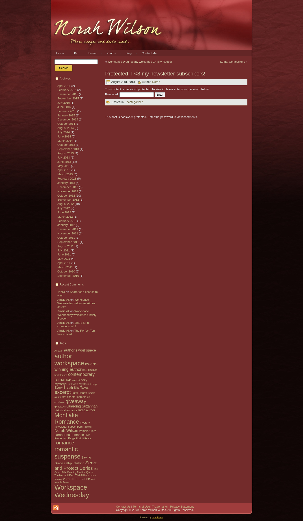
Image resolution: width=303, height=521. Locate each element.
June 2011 (64, 254)
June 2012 (64, 212)
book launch (60, 375)
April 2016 (64, 86)
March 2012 (65, 216)
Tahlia (61, 292)
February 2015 (66, 111)
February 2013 (66, 178)
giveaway (75, 401)
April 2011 (64, 263)
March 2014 (65, 140)
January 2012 (66, 225)
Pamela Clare (87, 431)
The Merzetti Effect (64, 475)
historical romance (66, 410)
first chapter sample (74, 397)
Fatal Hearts (79, 393)
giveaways (60, 406)
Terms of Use (141, 506)
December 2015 (67, 94)
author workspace (69, 360)
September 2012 (68, 199)
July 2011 (63, 250)
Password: (129, 94)
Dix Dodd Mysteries (78, 384)
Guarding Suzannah (81, 406)
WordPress (157, 517)
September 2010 (68, 275)
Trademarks (160, 506)
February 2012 (66, 221)
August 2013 (65, 153)
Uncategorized (133, 102)
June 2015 (64, 107)
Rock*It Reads (83, 438)
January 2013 (66, 182)
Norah (156, 82)
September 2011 (68, 242)
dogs (94, 384)
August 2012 (65, 204)
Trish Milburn (82, 475)
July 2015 (63, 102)
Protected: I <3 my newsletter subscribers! (155, 74)
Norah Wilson (66, 430)
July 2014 (63, 132)
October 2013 (66, 144)
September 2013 (68, 149)
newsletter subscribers (68, 426)
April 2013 (64, 170)
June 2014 (64, 136)
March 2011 (65, 267)
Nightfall (87, 426)
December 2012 (67, 187)
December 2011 (67, 229)
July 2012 (63, 208)
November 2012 (67, 191)
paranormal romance (69, 435)
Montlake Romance (66, 418)
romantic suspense (67, 453)
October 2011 (66, 237)
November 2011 (67, 233)
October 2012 (66, 195)
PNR (87, 435)
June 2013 (64, 161)
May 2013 (63, 166)
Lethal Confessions (232, 61)
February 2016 (66, 90)
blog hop (92, 370)
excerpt (62, 392)
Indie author (86, 410)
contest (76, 380)
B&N (84, 370)
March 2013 (65, 174)
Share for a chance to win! (73, 324)
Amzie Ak (63, 299)
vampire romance (76, 479)
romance (64, 443)
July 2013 (63, 157)
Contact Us (123, 506)
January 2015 (66, 115)
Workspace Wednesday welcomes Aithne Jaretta (76, 303)
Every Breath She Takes (71, 387)
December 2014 (67, 119)
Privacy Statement (182, 506)
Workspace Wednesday (71, 491)
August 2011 (65, 246)
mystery (85, 422)
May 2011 (63, 258)
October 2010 (66, 271)
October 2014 (66, 123)
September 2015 (68, 98)
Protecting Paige (64, 438)
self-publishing (74, 463)
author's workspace (80, 350)
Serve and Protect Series (75, 465)
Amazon (58, 350)
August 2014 (65, 128)
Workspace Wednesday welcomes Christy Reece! (76, 314)
